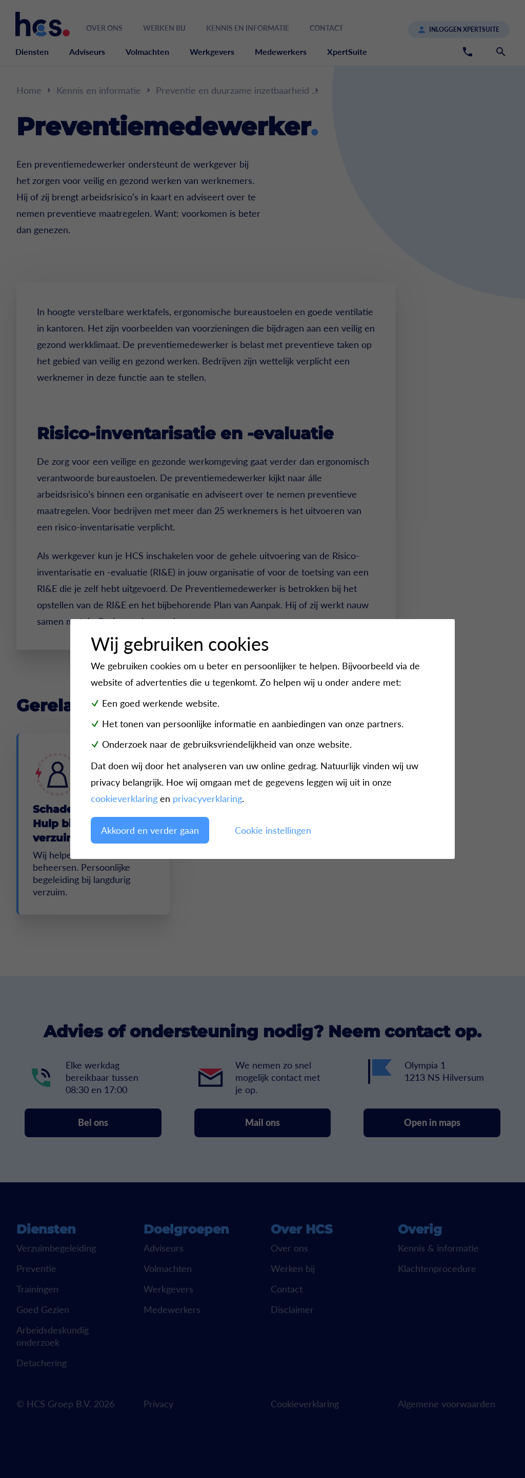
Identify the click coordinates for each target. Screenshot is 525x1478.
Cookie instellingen (273, 830)
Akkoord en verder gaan (150, 830)
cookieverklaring (124, 798)
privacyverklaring (207, 798)
